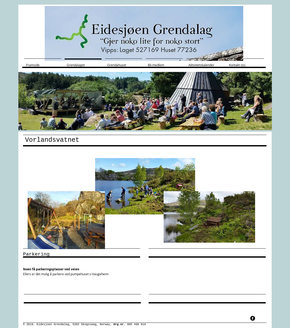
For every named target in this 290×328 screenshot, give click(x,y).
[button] (145, 101)
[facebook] (252, 318)
